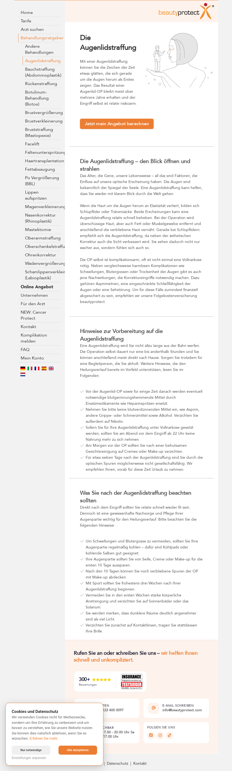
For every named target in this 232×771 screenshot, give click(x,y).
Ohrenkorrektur (40, 255)
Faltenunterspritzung (43, 152)
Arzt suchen (32, 29)
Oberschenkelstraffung (43, 247)
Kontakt (28, 327)
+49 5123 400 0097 (108, 710)
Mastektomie (38, 230)
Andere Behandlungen (39, 49)
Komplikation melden (34, 338)
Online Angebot (37, 287)
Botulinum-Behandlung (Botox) (37, 98)
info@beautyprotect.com (182, 710)
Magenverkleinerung (43, 207)
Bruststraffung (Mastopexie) (39, 133)
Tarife (26, 21)
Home (27, 13)
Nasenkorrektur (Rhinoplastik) (40, 218)
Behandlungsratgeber (41, 38)
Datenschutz (117, 763)
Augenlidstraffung (43, 61)
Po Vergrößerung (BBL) (42, 181)
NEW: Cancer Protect (34, 315)
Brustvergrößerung (43, 113)
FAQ (25, 350)
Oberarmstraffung (43, 238)
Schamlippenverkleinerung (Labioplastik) (43, 275)
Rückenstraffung (41, 84)
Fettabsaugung (40, 169)
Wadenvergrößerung (43, 263)
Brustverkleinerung (43, 121)
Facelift (32, 144)
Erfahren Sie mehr (44, 738)
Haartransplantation (43, 161)
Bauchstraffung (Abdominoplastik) (43, 72)
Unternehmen (34, 295)
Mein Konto (32, 358)
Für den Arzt (33, 304)
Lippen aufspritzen (36, 195)
